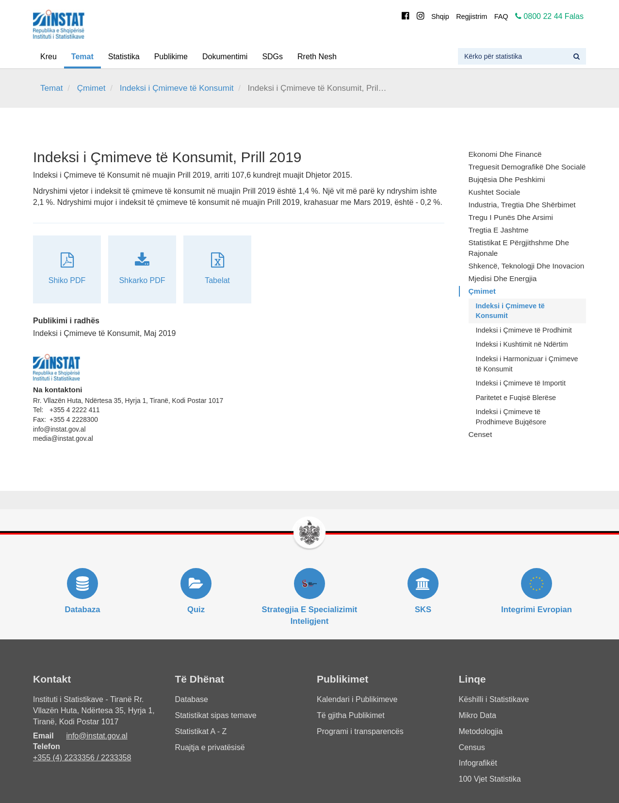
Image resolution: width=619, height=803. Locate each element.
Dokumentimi (224, 56)
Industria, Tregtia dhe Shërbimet (522, 205)
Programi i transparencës (360, 731)
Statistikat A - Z (201, 731)
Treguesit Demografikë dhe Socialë (527, 167)
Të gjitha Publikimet (351, 715)
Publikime (171, 56)
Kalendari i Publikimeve (357, 699)
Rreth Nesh (317, 56)
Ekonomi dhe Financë (505, 154)
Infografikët (478, 763)
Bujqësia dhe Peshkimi (507, 179)
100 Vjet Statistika (490, 779)
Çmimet (91, 88)
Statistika (124, 56)
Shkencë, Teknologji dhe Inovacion (527, 266)
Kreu (48, 56)
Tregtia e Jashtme (499, 230)
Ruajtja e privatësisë (210, 747)
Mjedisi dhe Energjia (503, 278)
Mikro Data (477, 715)
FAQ (501, 16)
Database (192, 699)
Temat (82, 56)
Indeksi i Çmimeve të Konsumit (177, 88)
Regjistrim (471, 16)
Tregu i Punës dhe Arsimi (511, 217)
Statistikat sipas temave (216, 715)
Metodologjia (481, 731)
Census (472, 747)
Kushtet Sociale (495, 192)
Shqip (440, 16)
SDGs (272, 56)
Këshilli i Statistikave (494, 699)
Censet (480, 434)
